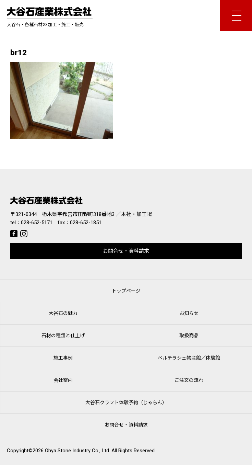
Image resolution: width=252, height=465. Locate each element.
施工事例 (63, 358)
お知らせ (189, 313)
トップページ (126, 291)
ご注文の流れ (189, 380)
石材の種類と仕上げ (63, 335)
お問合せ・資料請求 (126, 251)
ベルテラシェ (189, 358)
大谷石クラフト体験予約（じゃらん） (126, 402)
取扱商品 (189, 335)
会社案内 (63, 380)
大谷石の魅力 (63, 313)
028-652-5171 (36, 222)
